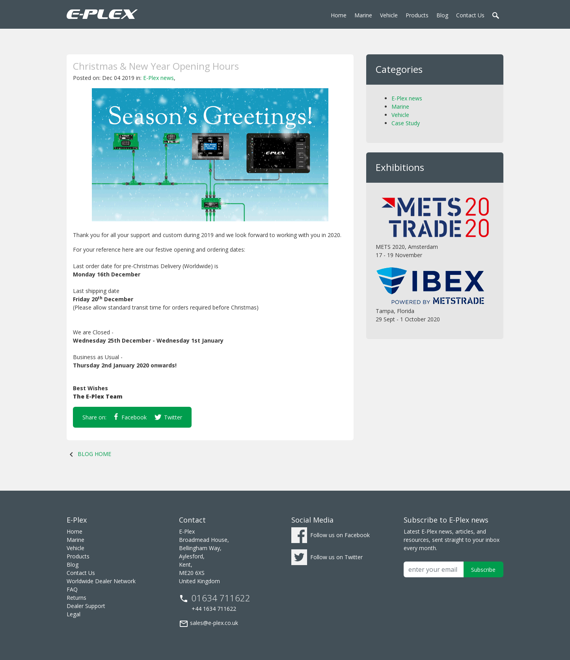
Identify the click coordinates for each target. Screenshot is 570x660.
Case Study (405, 123)
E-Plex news (158, 78)
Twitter (168, 417)
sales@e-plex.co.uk (208, 623)
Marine (400, 106)
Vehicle (400, 115)
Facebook (130, 417)
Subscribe (483, 569)
